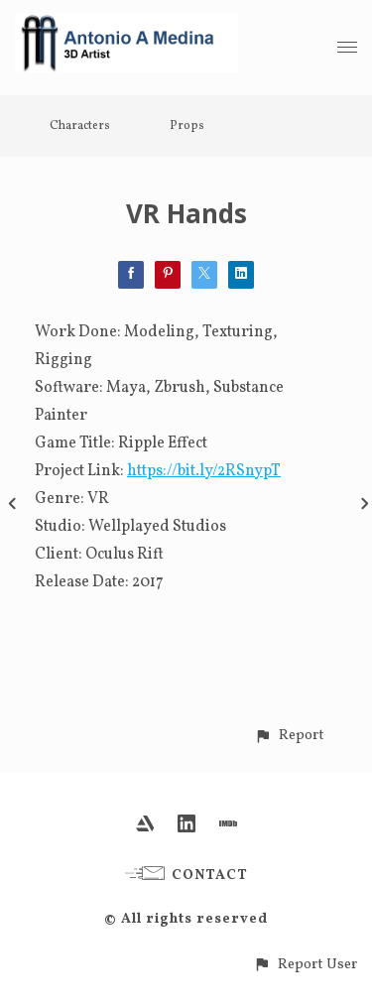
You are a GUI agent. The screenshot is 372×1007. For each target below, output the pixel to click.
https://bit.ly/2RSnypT (204, 471)
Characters (80, 126)
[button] (289, 735)
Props (187, 126)
